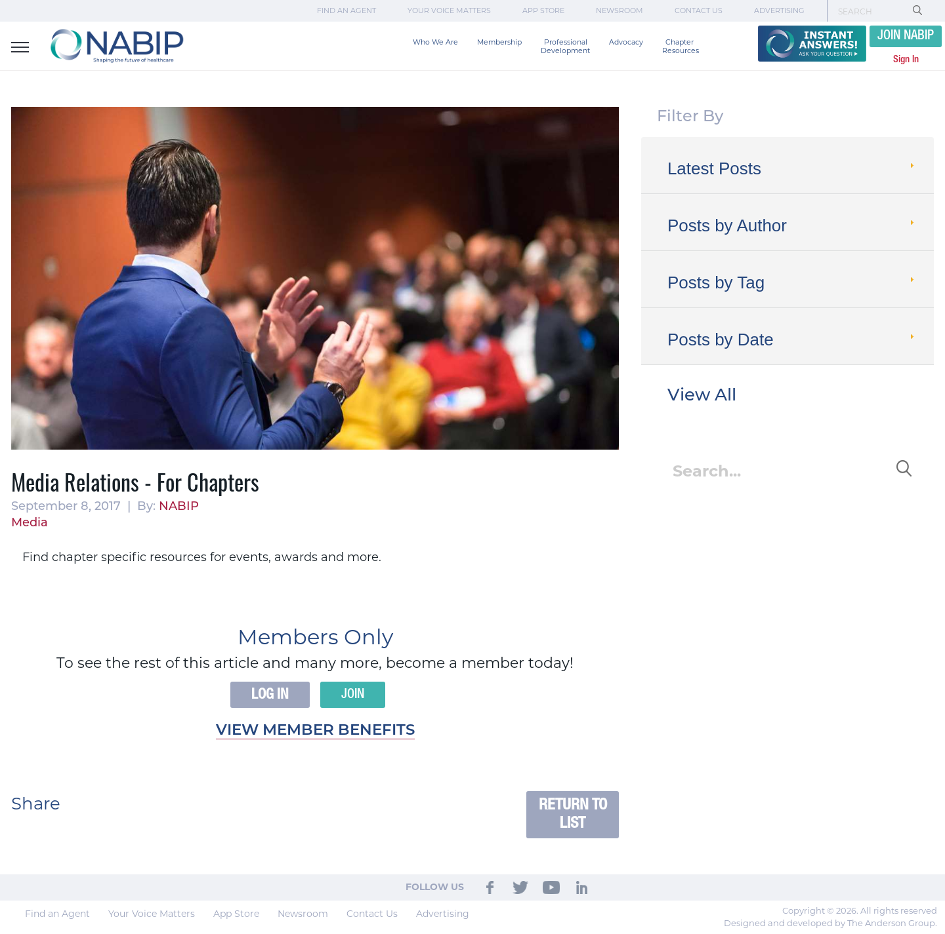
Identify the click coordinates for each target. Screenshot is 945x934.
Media (29, 523)
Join (352, 695)
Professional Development (565, 46)
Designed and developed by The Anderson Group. (830, 923)
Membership (499, 42)
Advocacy (626, 42)
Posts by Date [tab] (792, 339)
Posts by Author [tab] (792, 225)
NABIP (179, 507)
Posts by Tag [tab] (792, 282)
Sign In (906, 59)
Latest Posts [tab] (792, 168)
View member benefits (315, 731)
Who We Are (435, 42)
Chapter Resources (680, 46)
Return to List (573, 814)
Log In (270, 694)
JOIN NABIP (905, 36)
